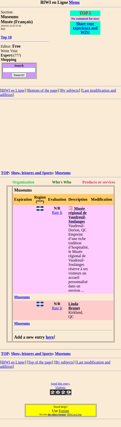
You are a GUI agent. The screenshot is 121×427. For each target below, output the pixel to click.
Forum (64, 411)
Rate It (57, 213)
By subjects (70, 90)
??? (17, 55)
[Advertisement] (60, 135)
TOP (5, 173)
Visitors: (60, 387)
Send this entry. (60, 383)
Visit (13, 51)
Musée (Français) (17, 21)
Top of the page (40, 362)
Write (5, 51)
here (50, 337)
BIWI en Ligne (12, 90)
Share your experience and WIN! (85, 28)
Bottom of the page (43, 90)
